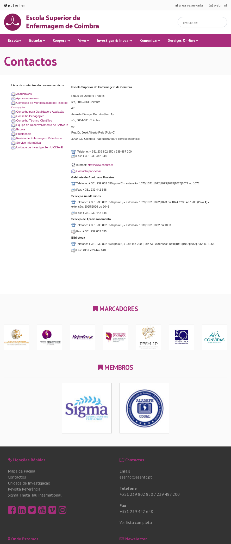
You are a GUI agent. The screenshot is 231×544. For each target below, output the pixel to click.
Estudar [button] (37, 40)
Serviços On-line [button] (183, 40)
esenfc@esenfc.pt (136, 477)
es (16, 5)
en (23, 5)
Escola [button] (14, 40)
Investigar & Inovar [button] (114, 40)
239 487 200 (168, 494)
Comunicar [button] (150, 40)
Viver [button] (83, 40)
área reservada (189, 5)
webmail (218, 5)
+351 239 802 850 (136, 494)
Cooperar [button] (61, 40)
